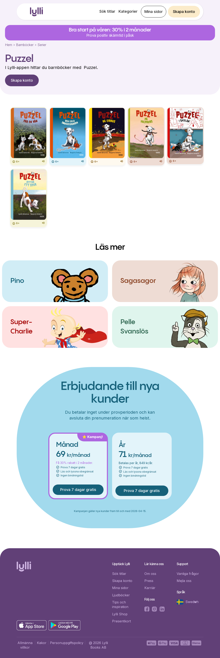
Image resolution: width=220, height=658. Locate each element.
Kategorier (128, 11)
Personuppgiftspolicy (66, 643)
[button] (189, 601)
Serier (42, 45)
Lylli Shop (120, 614)
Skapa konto (184, 11)
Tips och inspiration (120, 604)
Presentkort (121, 621)
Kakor (41, 643)
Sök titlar (107, 11)
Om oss (150, 574)
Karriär (149, 588)
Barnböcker (25, 45)
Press (148, 581)
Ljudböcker (121, 595)
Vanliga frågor (188, 574)
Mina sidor (153, 11)
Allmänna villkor (25, 645)
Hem (8, 45)
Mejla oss (184, 581)
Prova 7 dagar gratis (78, 489)
